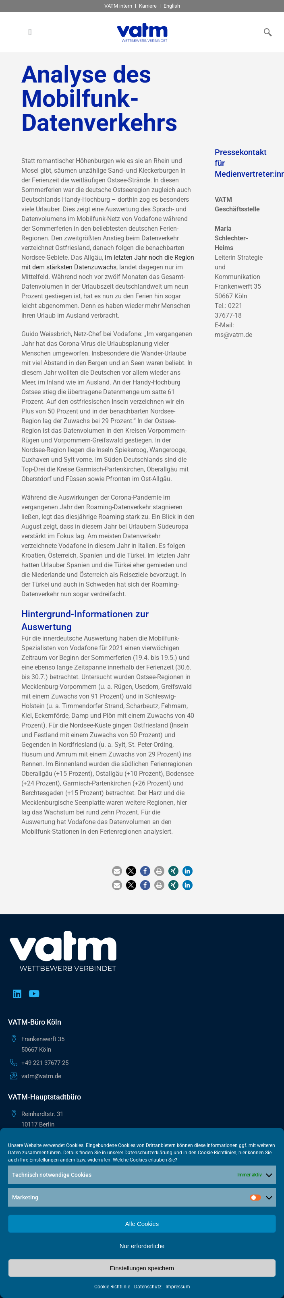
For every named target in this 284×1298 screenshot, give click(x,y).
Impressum (178, 1287)
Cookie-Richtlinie (112, 1287)
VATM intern (118, 6)
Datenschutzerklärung (148, 1152)
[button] (30, 32)
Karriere (148, 6)
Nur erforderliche (142, 1245)
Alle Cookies (142, 1223)
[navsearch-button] (266, 32)
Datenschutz (148, 1287)
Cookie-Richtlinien (217, 1152)
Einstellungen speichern (142, 1268)
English (172, 6)
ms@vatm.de (233, 335)
